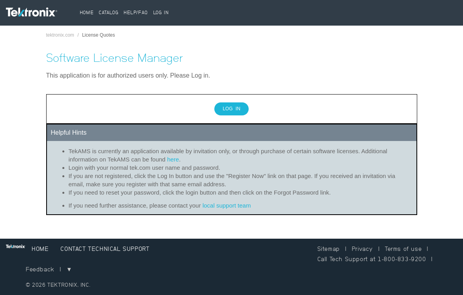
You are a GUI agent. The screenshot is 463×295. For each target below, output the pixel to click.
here (173, 159)
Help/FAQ (136, 12)
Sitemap (328, 248)
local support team (226, 205)
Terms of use (403, 248)
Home (87, 12)
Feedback (40, 269)
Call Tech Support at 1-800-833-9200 (371, 259)
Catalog (108, 12)
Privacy (362, 248)
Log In (161, 12)
